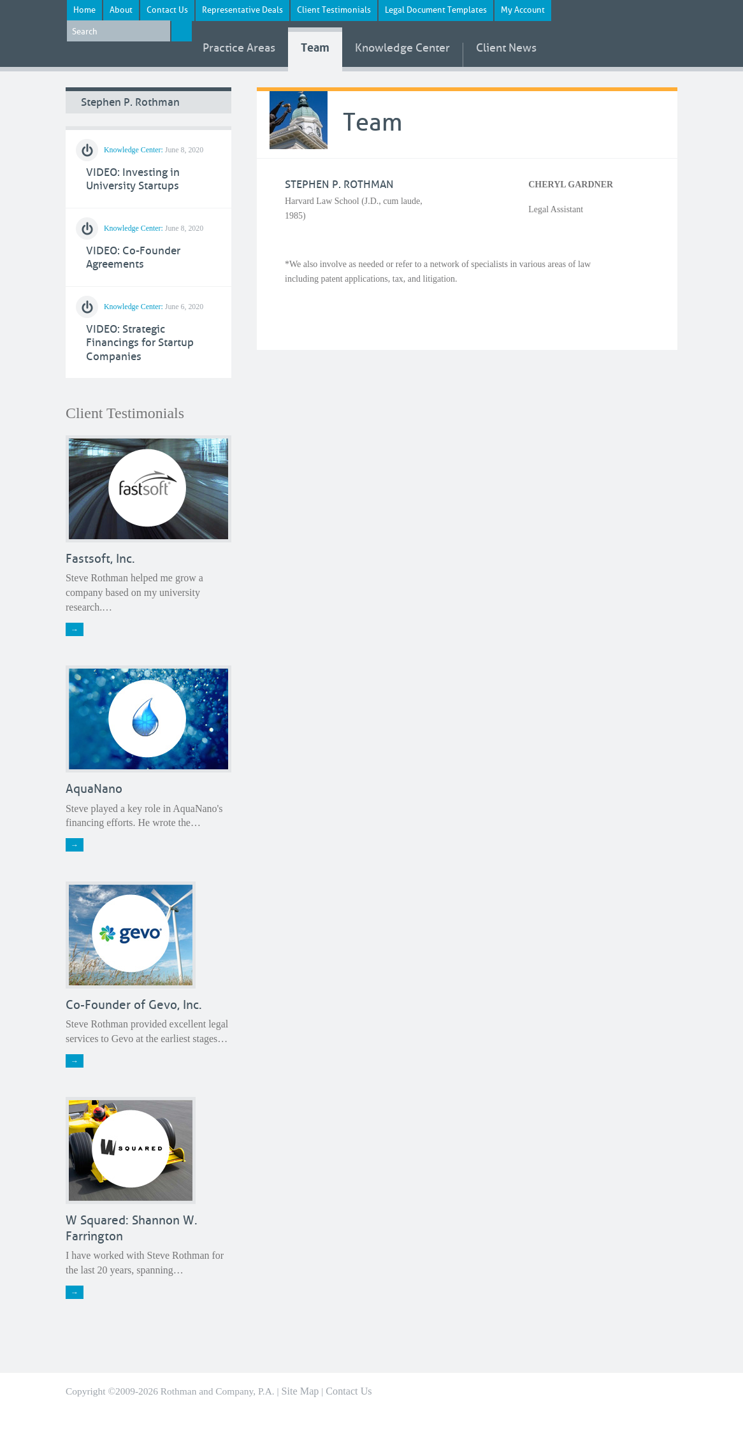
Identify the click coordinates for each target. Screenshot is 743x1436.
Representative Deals (242, 10)
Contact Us (167, 10)
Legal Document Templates (436, 10)
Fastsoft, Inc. (100, 558)
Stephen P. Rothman (130, 102)
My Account (523, 10)
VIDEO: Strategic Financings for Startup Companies (140, 343)
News (506, 49)
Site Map (300, 1391)
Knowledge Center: (133, 149)
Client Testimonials (334, 10)
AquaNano (94, 788)
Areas (239, 49)
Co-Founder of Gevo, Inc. (134, 1004)
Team (315, 48)
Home (84, 10)
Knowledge (402, 49)
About (121, 10)
